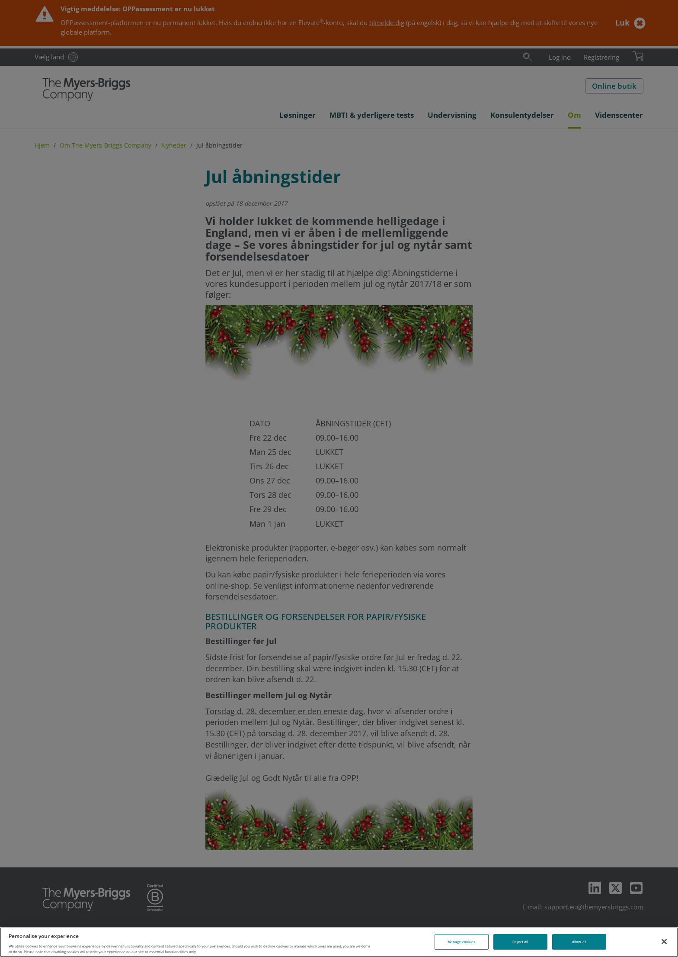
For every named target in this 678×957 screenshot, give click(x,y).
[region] (339, 942)
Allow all (579, 941)
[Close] (664, 941)
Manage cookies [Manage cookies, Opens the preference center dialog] (461, 941)
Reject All (520, 941)
